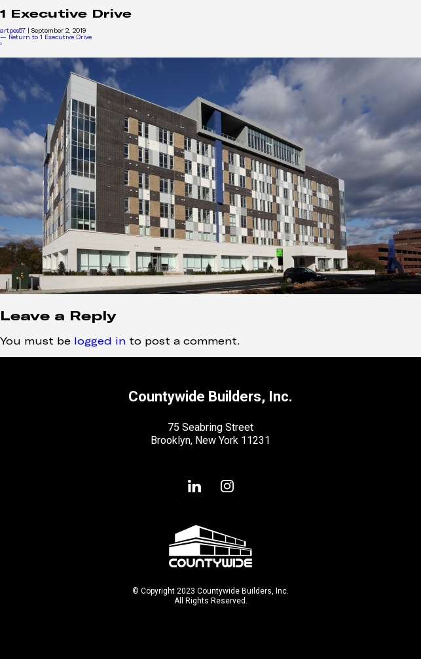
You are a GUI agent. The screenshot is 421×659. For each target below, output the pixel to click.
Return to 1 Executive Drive (46, 37)
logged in (100, 340)
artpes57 (13, 30)
